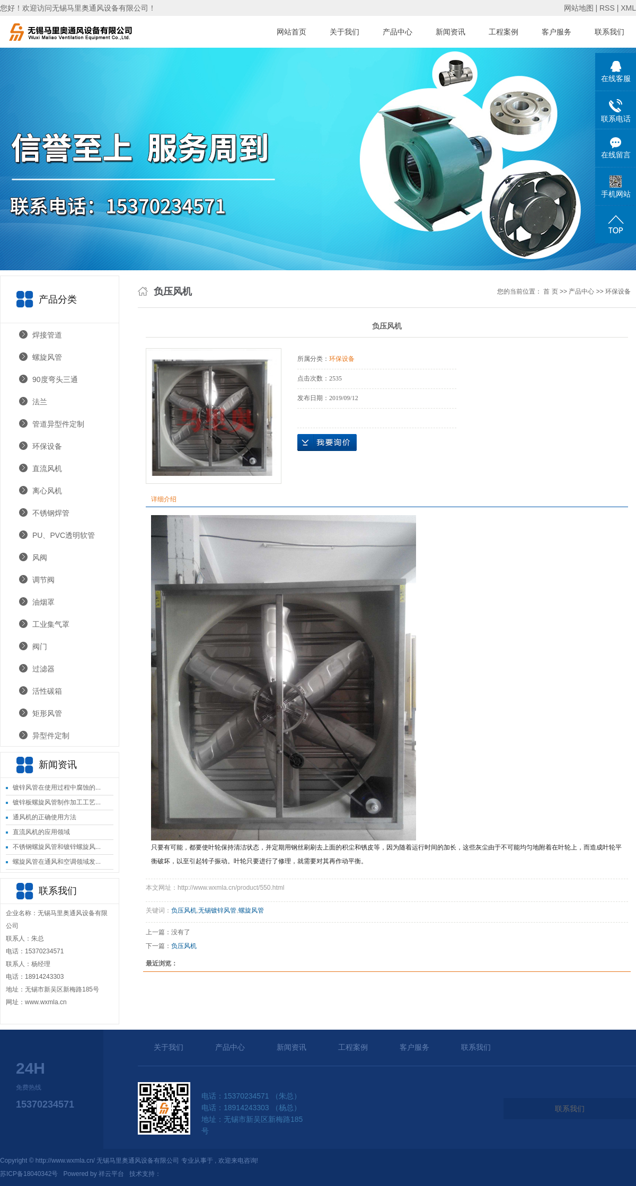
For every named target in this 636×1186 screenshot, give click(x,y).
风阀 (39, 557)
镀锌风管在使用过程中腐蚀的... (57, 787)
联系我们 (609, 32)
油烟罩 (43, 602)
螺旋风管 (47, 357)
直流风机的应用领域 (41, 832)
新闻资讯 (450, 32)
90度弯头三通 (55, 379)
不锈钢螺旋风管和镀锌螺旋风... (57, 847)
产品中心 (397, 32)
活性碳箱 (47, 691)
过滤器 (43, 669)
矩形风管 (47, 713)
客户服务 (556, 32)
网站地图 (580, 8)
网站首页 (291, 32)
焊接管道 (47, 335)
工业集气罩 (50, 624)
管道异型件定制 (58, 424)
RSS (607, 8)
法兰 (39, 401)
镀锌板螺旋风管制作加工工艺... (57, 802)
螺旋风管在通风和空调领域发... (57, 861)
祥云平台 (111, 1174)
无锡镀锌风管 (217, 910)
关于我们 (344, 32)
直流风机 (47, 468)
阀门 (39, 646)
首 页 (550, 291)
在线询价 (327, 442)
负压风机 (184, 910)
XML (628, 8)
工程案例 (503, 32)
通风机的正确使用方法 (44, 817)
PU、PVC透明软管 (63, 535)
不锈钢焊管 (50, 513)
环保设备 (47, 446)
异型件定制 (50, 735)
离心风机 (47, 490)
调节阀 (43, 580)
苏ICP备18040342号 (29, 1174)
